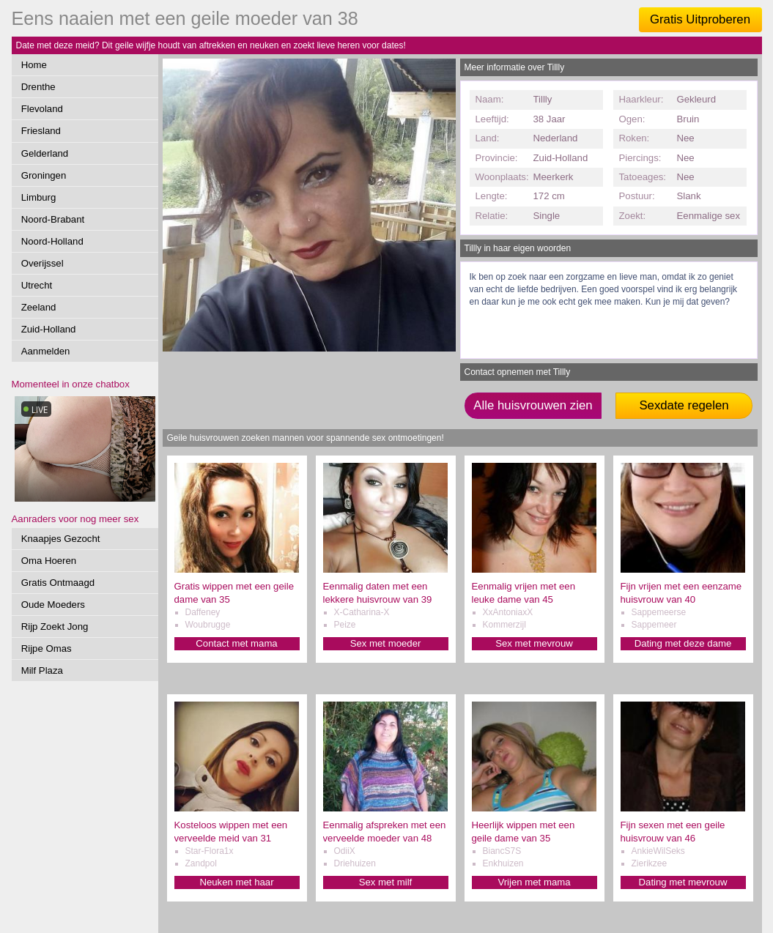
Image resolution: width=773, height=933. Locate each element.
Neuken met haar (236, 882)
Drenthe (38, 86)
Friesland (41, 130)
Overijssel (42, 263)
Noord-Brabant (53, 219)
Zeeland (38, 307)
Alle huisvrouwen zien (532, 405)
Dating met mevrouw (683, 882)
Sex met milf (386, 882)
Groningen (44, 175)
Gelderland (45, 153)
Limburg (38, 197)
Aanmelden (45, 351)
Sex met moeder (385, 643)
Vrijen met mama (534, 882)
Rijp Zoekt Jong (55, 626)
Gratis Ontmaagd (58, 582)
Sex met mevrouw (534, 643)
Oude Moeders (53, 604)
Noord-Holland (52, 241)
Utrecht (37, 285)
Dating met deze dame (683, 643)
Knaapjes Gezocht (60, 538)
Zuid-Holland (48, 329)
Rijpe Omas (46, 648)
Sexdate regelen (683, 405)
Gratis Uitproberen (700, 19)
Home (34, 64)
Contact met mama (236, 643)
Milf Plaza (42, 670)
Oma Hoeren (49, 560)
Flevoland (42, 108)
